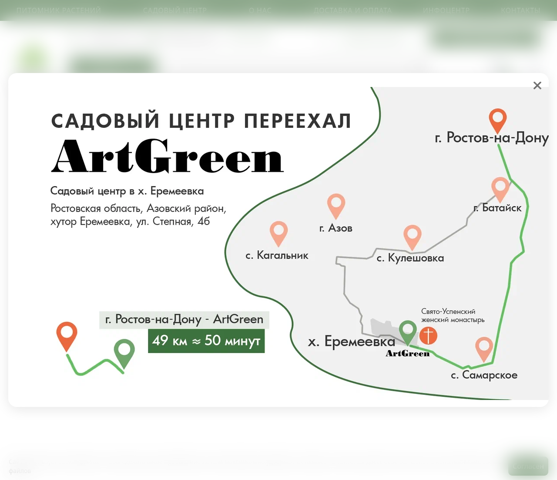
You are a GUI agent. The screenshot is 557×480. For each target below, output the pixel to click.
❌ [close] (537, 85)
